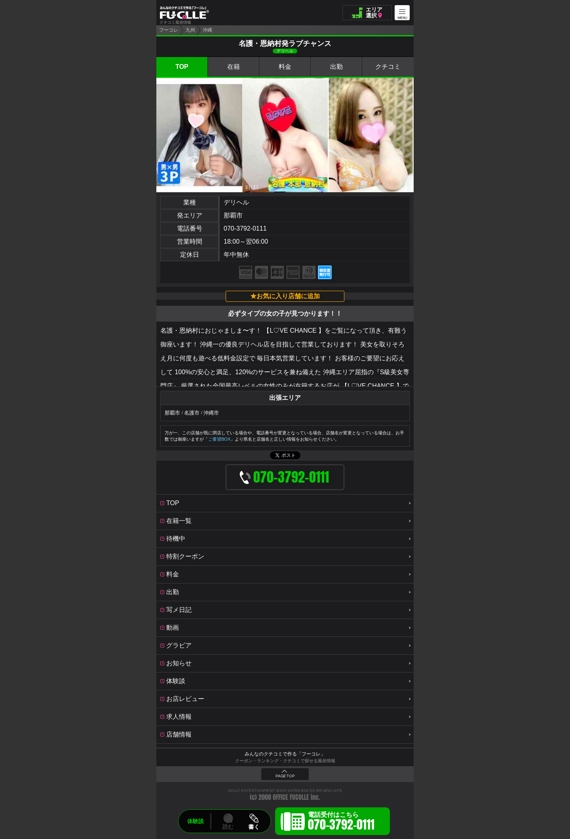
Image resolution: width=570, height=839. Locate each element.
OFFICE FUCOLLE (291, 797)
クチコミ (388, 66)
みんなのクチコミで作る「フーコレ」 (285, 754)
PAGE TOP (285, 776)
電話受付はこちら (341, 822)
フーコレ (168, 30)
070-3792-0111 (245, 228)
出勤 (336, 66)
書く (253, 827)
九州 (190, 30)
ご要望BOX (219, 439)
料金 (285, 66)
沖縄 (207, 30)
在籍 (233, 66)
